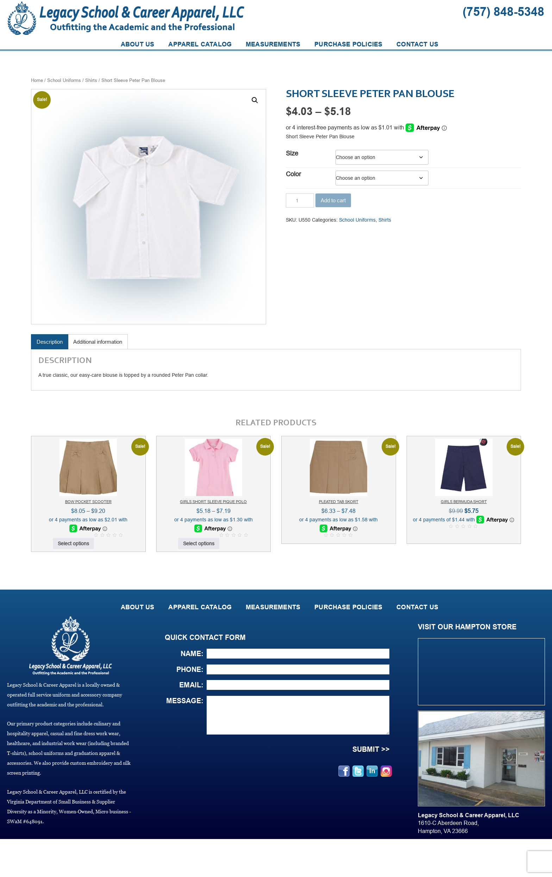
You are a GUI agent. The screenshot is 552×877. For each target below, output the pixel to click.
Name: (192, 653)
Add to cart (333, 200)
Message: (184, 701)
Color (293, 174)
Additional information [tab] (97, 342)
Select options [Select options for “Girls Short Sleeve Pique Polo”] (198, 543)
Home (37, 80)
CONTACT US (417, 44)
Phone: (189, 669)
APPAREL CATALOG (200, 44)
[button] (255, 100)
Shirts (91, 80)
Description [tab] (50, 342)
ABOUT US (137, 44)
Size (292, 153)
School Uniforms (64, 80)
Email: (191, 685)
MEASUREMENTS (273, 44)
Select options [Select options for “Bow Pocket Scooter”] (73, 543)
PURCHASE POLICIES (348, 44)
